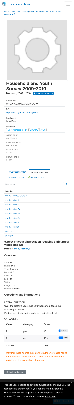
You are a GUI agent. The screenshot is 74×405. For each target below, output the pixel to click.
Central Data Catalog (20, 11)
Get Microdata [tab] (36, 177)
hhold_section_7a (12, 209)
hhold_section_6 (12, 204)
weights (8, 231)
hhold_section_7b (12, 213)
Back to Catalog (14, 372)
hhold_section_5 (12, 200)
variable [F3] (9, 14)
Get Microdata (43, 93)
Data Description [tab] (39, 172)
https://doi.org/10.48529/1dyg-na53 (22, 112)
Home (6, 11)
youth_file (9, 236)
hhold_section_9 (12, 222)
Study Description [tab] (17, 172)
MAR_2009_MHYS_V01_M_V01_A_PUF (46, 11)
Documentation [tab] (16, 177)
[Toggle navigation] (68, 4)
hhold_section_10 (12, 227)
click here (50, 396)
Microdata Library (20, 4)
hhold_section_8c (12, 218)
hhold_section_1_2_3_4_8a (16, 196)
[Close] (71, 382)
